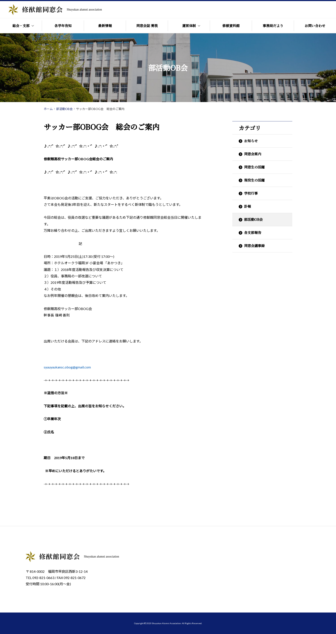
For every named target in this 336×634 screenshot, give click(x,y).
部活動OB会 (253, 219)
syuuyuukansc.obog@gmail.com (67, 367)
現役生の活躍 (254, 180)
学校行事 (251, 193)
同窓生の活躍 (254, 167)
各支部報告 (252, 232)
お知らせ (251, 140)
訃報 (247, 206)
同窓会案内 (252, 153)
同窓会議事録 (254, 245)
